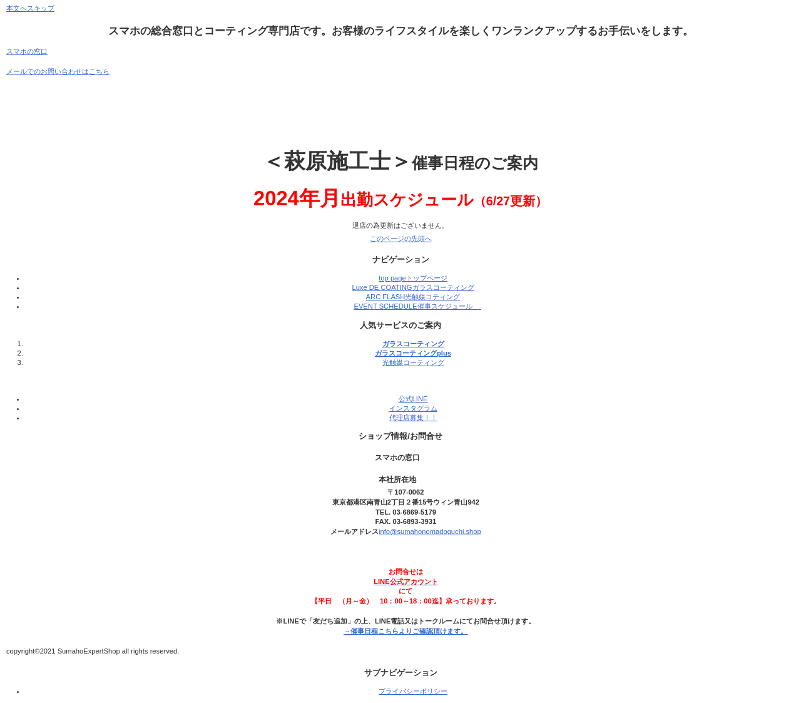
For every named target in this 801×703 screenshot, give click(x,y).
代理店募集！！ (413, 417)
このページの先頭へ (401, 238)
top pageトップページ (413, 278)
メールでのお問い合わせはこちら (58, 71)
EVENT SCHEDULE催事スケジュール (417, 306)
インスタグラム (413, 408)
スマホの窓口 (27, 51)
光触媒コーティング (413, 362)
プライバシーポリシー (413, 691)
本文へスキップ (30, 8)
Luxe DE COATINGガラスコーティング (413, 287)
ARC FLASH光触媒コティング (413, 296)
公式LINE (413, 399)
